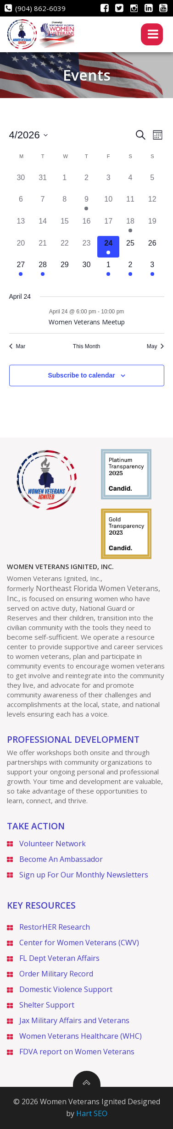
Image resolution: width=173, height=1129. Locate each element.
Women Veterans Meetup (87, 322)
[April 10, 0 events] (108, 203)
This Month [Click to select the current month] (86, 346)
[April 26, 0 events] (152, 247)
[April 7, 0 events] (43, 203)
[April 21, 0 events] (43, 247)
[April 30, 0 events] (87, 269)
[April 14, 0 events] (43, 225)
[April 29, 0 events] (65, 269)
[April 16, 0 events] (87, 225)
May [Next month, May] (155, 346)
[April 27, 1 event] (21, 269)
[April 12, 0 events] (152, 203)
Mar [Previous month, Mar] (17, 346)
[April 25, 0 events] (130, 247)
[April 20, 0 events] (21, 247)
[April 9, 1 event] (87, 203)
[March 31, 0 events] (43, 181)
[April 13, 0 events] (21, 225)
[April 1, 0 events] (65, 181)
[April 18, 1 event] (130, 225)
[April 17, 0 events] (108, 225)
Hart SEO (91, 1113)
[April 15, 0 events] (65, 225)
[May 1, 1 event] (108, 269)
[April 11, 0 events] (130, 203)
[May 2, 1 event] (130, 269)
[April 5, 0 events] (152, 181)
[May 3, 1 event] (152, 269)
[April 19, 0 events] (152, 225)
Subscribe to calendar (81, 375)
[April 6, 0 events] (21, 203)
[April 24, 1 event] (108, 247)
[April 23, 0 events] (87, 247)
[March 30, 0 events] (21, 181)
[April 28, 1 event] (43, 269)
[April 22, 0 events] (65, 247)
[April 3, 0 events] (108, 181)
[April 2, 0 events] (87, 181)
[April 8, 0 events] (65, 203)
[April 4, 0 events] (130, 181)
